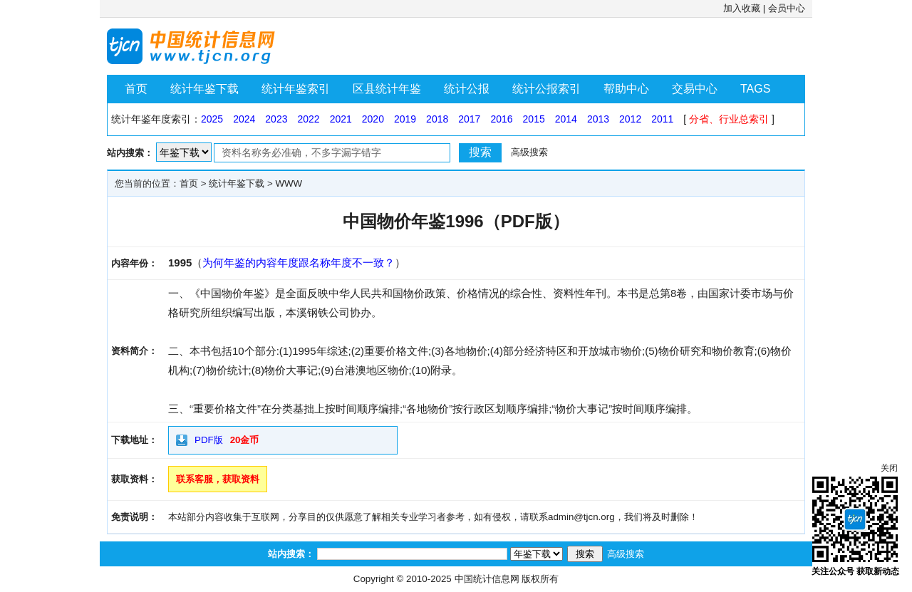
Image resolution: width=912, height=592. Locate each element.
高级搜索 (529, 152)
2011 (662, 119)
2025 (212, 119)
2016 (501, 119)
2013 (598, 119)
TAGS (755, 89)
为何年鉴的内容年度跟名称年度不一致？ (298, 262)
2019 (405, 119)
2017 (469, 119)
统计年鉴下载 (204, 89)
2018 (437, 119)
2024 (244, 119)
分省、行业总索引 (729, 119)
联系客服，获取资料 (217, 479)
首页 (136, 89)
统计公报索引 (546, 89)
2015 (534, 119)
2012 (630, 119)
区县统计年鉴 (387, 89)
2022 (308, 119)
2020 (373, 119)
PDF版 (209, 440)
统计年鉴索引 (295, 89)
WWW (288, 183)
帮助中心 (626, 89)
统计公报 (466, 89)
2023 (276, 119)
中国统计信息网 (487, 578)
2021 (341, 119)
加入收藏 (741, 8)
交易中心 (694, 89)
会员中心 (786, 8)
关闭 (889, 468)
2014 (566, 119)
